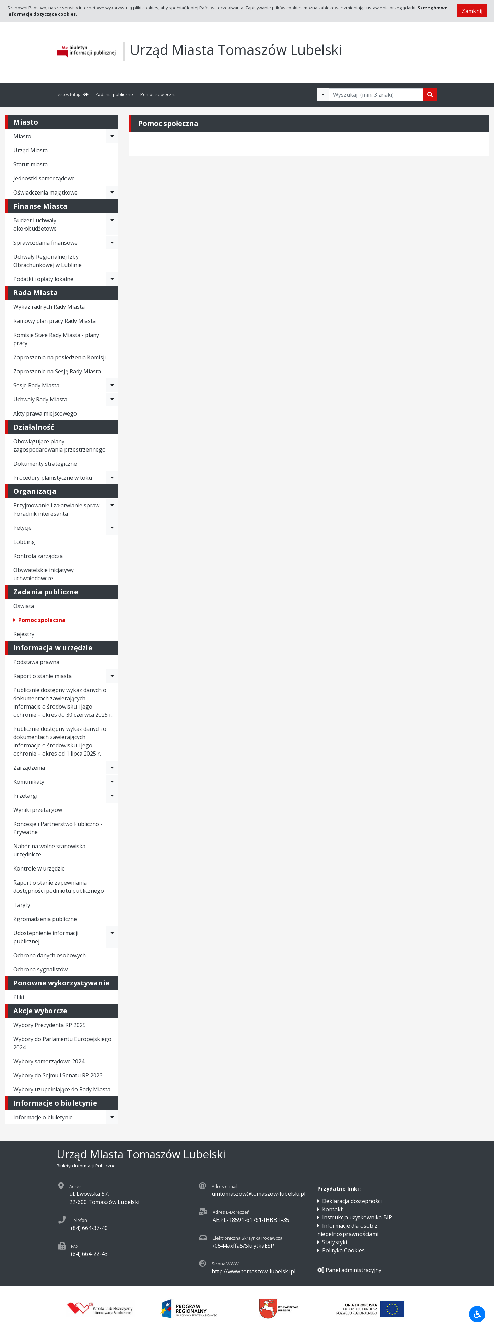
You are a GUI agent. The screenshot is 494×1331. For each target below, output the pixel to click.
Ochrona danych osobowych (49, 955)
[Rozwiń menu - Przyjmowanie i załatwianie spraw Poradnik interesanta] (112, 510)
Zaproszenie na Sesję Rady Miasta (57, 371)
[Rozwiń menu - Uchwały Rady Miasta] (112, 399)
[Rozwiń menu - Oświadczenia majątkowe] (112, 192)
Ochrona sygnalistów (40, 969)
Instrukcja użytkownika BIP (357, 1217)
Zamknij (472, 11)
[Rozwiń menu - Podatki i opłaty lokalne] (112, 279)
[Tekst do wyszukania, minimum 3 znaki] (376, 94)
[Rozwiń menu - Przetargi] (112, 796)
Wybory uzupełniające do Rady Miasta (61, 1089)
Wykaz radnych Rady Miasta (49, 307)
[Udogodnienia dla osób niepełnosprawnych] (477, 1314)
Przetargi (25, 795)
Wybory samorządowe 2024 (48, 1061)
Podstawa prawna (36, 662)
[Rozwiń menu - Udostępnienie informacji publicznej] (112, 937)
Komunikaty (28, 781)
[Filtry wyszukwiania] (323, 94)
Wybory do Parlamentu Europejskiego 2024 (62, 1043)
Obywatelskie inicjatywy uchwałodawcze (43, 574)
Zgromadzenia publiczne (45, 919)
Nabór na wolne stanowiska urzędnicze (49, 850)
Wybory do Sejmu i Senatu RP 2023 (58, 1075)
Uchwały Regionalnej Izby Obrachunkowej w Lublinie (47, 261)
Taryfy (21, 905)
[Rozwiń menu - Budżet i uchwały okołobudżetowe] (112, 224)
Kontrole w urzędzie (39, 868)
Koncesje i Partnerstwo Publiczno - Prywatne (58, 828)
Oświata (23, 606)
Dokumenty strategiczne (45, 463)
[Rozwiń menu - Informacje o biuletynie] (112, 1117)
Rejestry (23, 634)
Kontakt (332, 1209)
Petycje (22, 528)
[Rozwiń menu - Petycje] (112, 528)
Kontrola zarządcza (38, 556)
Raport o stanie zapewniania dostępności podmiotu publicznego (58, 887)
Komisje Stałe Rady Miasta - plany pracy (56, 339)
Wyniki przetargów (37, 810)
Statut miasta (30, 164)
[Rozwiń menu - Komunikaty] (112, 782)
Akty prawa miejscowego (45, 413)
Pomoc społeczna (158, 94)
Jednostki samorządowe (44, 178)
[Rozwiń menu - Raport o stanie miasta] (112, 676)
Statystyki (334, 1242)
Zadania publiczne (114, 94)
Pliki (18, 997)
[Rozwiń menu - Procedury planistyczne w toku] (112, 477)
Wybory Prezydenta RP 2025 (49, 1025)
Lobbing (24, 542)
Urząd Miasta (30, 150)
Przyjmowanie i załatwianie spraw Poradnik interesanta (56, 509)
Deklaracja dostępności (352, 1201)
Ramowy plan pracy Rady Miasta (54, 321)
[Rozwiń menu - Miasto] (112, 136)
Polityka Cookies (343, 1250)
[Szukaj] (430, 94)
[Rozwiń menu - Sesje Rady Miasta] (112, 385)
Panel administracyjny (349, 1270)
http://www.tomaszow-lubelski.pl (253, 1271)
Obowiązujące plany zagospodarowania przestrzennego (59, 445)
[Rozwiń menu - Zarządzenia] (112, 767)
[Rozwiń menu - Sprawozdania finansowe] (112, 242)
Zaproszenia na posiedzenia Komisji (59, 357)
